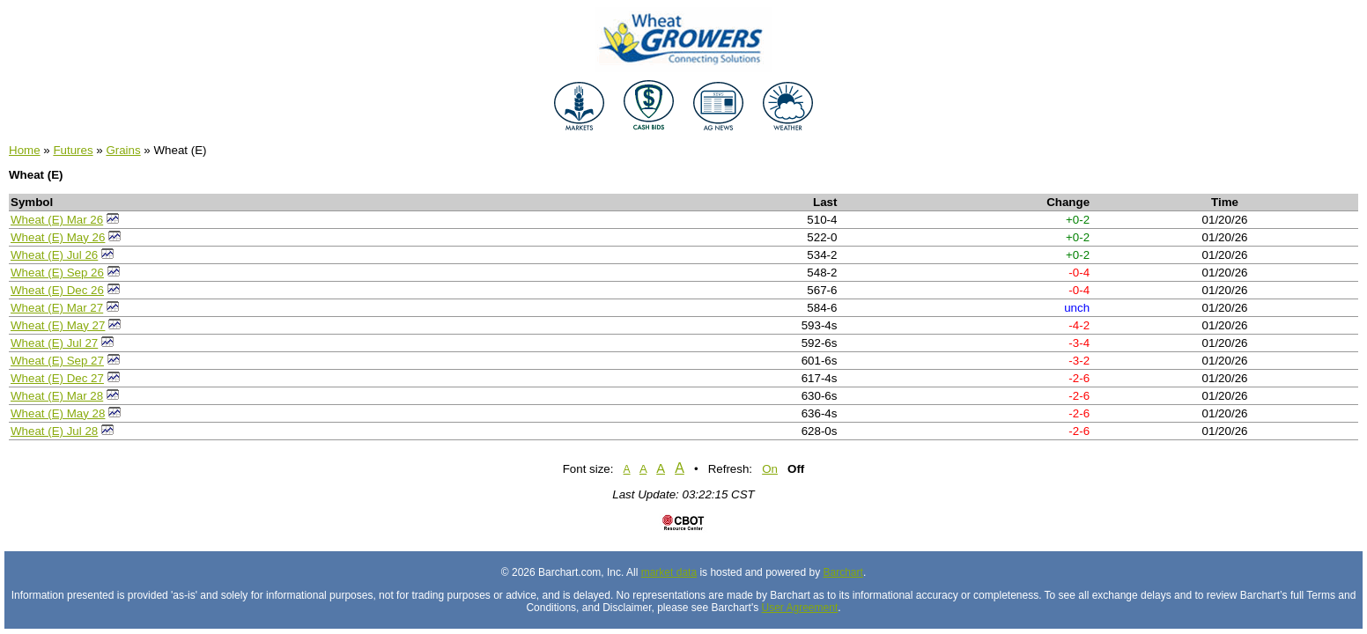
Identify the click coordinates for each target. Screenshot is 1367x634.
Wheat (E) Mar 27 (57, 307)
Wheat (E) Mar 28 (57, 395)
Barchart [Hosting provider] (843, 572)
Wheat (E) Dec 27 (57, 378)
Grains (123, 150)
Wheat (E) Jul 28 (54, 431)
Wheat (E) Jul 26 (54, 255)
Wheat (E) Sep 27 (57, 360)
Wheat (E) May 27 (58, 325)
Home (25, 150)
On (770, 469)
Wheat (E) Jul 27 (54, 343)
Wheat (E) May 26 (58, 237)
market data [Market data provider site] (669, 572)
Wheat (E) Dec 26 (57, 290)
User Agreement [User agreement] (800, 607)
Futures (72, 150)
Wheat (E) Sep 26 (57, 272)
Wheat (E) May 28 (58, 413)
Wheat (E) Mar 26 (57, 219)
